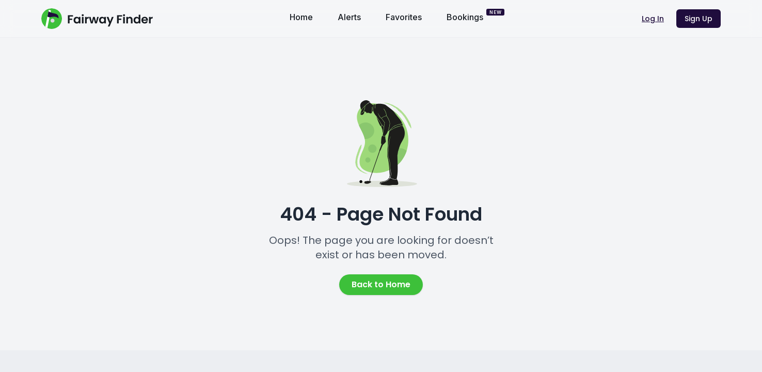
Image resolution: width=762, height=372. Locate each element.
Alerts (349, 17)
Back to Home (381, 284)
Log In (653, 18)
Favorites (404, 17)
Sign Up (698, 18)
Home (301, 17)
